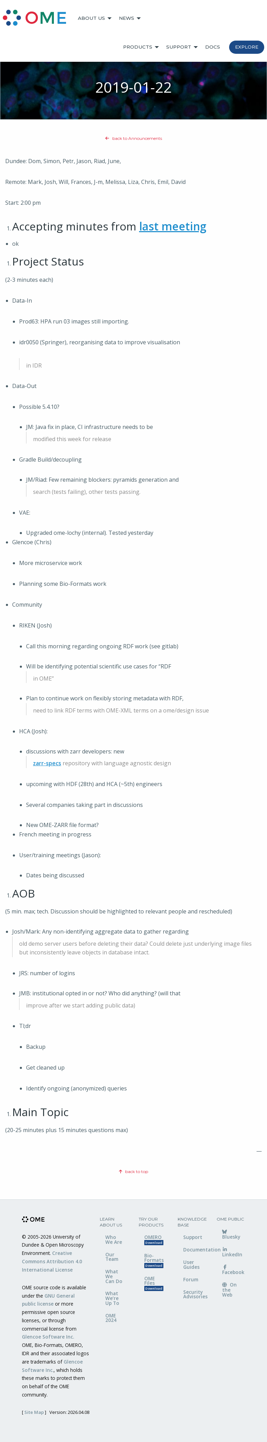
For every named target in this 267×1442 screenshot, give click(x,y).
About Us (91, 18)
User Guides (191, 1264)
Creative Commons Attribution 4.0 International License (52, 1261)
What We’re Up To (112, 1298)
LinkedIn (232, 1252)
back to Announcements (133, 138)
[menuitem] (37, 18)
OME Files (153, 1283)
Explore (246, 47)
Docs (212, 47)
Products (137, 47)
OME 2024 (110, 1318)
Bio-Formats (154, 1260)
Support (178, 47)
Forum (190, 1279)
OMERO (153, 1239)
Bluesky (231, 1235)
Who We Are (113, 1239)
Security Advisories (194, 1294)
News (126, 18)
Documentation (194, 1249)
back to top (133, 1171)
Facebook (233, 1270)
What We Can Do (113, 1276)
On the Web (229, 1289)
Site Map (34, 1412)
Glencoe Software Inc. (48, 1336)
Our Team (111, 1257)
